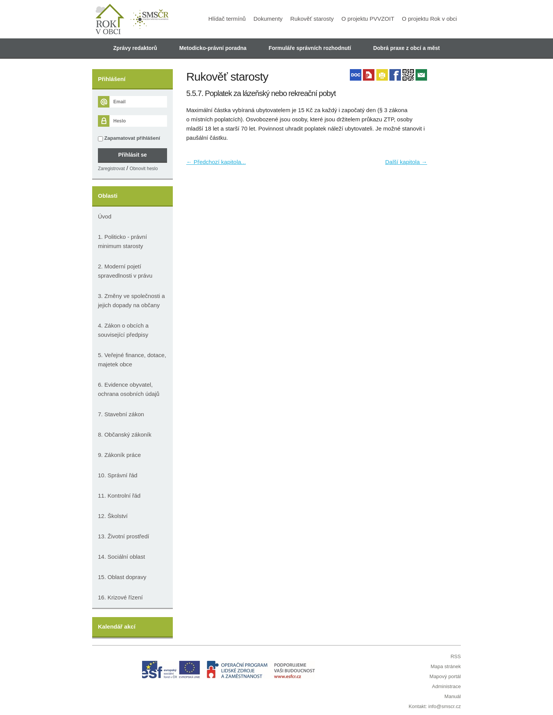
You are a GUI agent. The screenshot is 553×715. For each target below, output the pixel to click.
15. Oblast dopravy (122, 577)
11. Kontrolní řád (119, 495)
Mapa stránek (445, 666)
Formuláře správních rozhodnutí (309, 48)
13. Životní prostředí (123, 536)
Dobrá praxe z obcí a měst (406, 48)
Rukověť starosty (312, 18)
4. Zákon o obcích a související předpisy (123, 330)
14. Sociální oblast (121, 556)
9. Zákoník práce (119, 455)
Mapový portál (445, 676)
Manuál (452, 696)
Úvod (104, 216)
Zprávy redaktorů (135, 48)
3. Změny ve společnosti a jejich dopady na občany (131, 300)
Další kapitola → (406, 162)
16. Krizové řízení (120, 597)
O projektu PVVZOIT (367, 18)
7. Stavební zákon (121, 414)
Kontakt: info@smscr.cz (435, 706)
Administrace (446, 686)
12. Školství (113, 516)
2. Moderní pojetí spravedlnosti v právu (125, 271)
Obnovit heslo (144, 168)
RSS (455, 656)
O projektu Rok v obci (429, 18)
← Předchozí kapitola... (216, 162)
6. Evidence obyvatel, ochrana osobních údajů (128, 389)
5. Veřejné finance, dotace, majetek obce (132, 359)
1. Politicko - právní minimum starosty (122, 241)
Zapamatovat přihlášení (129, 138)
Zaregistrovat (111, 168)
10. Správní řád (117, 475)
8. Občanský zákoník (124, 434)
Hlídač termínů (227, 18)
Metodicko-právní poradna (213, 48)
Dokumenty (268, 18)
